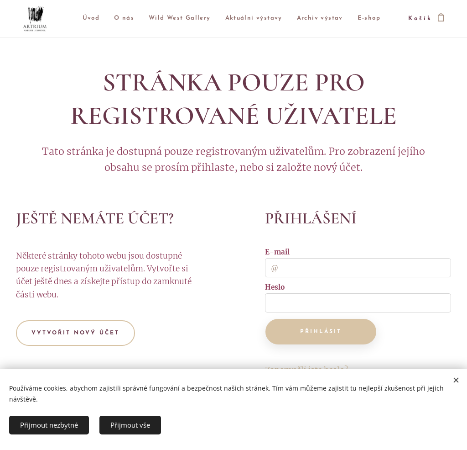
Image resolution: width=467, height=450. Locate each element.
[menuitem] (105, 18)
